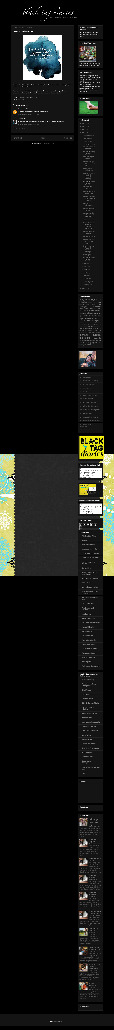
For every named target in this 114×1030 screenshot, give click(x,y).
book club (83, 309)
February (87, 282)
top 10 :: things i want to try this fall (89, 163)
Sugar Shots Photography (86, 766)
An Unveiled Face (88, 549)
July (85, 266)
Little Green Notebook (90, 735)
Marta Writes (86, 739)
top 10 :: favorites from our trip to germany (89, 198)
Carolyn (20, 118)
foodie (91, 315)
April (85, 275)
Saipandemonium (88, 622)
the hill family (87, 635)
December (87, 135)
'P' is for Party (87, 756)
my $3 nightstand (89, 236)
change (82, 311)
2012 (84, 129)
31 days (91, 300)
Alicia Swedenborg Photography (89, 689)
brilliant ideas (95, 309)
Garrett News (87, 572)
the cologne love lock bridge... (89, 192)
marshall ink (86, 587)
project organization (86, 329)
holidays (82, 321)
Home (43, 138)
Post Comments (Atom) (46, 143)
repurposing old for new (88, 157)
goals (88, 317)
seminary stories (85, 330)
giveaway (82, 317)
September (88, 144)
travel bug (21, 99)
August (86, 263)
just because (97, 323)
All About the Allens (89, 540)
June (86, 269)
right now (98, 329)
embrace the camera (87, 187)
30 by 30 (83, 300)
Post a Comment (20, 128)
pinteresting (97, 327)
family (90, 313)
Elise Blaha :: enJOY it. (90, 707)
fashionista (97, 313)
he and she (96, 319)
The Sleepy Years (88, 648)
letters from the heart (87, 325)
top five (95, 340)
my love (91, 327)
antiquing (90, 302)
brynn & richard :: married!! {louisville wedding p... (89, 225)
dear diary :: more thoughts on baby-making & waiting (95, 917)
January (87, 285)
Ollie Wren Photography (91, 752)
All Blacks (85, 544)
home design (92, 321)
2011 (84, 132)
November (87, 138)
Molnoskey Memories (90, 591)
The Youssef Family (89, 657)
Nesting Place (87, 743)
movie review (83, 327)
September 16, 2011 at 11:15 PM (28, 114)
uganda (94, 343)
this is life (84, 337)
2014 (84, 123)
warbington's (87, 666)
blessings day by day (90, 553)
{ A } (83, 777)
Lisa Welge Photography (91, 726)
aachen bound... (89, 220)
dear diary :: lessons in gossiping (93, 898)
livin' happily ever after (90, 582)
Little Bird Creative (89, 730)
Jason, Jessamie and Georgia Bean (89, 577)
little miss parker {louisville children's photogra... (89, 249)
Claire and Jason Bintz (90, 562)
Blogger (60, 1025)
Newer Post (17, 138)
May (85, 272)
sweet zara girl (96, 332)
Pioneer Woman (88, 761)
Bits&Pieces (86, 694)
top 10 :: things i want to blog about (88, 241)
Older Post (68, 138)
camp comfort (87, 698)
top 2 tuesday (88, 340)
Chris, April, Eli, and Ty (90, 557)
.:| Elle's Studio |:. (88, 683)
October (87, 141)
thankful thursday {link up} (89, 152)
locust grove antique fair (88, 169)
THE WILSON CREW (89, 653)
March (86, 278)
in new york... (88, 255)
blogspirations (97, 307)
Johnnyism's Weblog (89, 717)
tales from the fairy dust (91, 627)
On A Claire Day (88, 608)
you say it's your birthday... (89, 148)
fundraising (97, 315)
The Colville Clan (88, 631)
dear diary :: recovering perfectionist (93, 881)
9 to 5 (98, 300)
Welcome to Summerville (91, 670)
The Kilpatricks (87, 640)
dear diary (90, 311)
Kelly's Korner (87, 722)
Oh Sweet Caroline (89, 748)
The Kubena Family (89, 644)
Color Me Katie (87, 703)
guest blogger (96, 317)
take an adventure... (88, 204)
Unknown (21, 109)
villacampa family (88, 661)
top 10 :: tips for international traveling (88, 215)
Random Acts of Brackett (88, 613)
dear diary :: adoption (93, 845)
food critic (83, 315)
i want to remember (86, 323)
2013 (84, 126)
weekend (88, 345)
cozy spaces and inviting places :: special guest (94, 970)
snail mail (97, 330)
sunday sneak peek (85, 332)
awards (88, 304)
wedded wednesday (93, 988)
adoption (83, 302)
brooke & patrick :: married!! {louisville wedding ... (89, 176)
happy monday (85, 319)
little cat (98, 325)
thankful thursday (90, 334)
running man (86, 618)
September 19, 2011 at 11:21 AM (28, 124)
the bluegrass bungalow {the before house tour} (94, 825)
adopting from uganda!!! (93, 933)
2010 (84, 288)
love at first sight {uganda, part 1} (94, 952)
